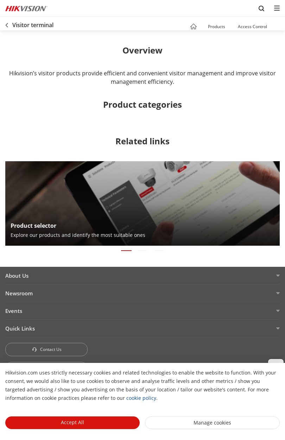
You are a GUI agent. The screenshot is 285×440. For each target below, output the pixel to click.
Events (13, 310)
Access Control (252, 27)
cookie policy (141, 398)
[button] (232, 27)
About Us (16, 275)
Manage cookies (212, 422)
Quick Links (20, 328)
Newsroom (19, 293)
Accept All (72, 422)
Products (216, 27)
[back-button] (6, 23)
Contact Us (47, 349)
